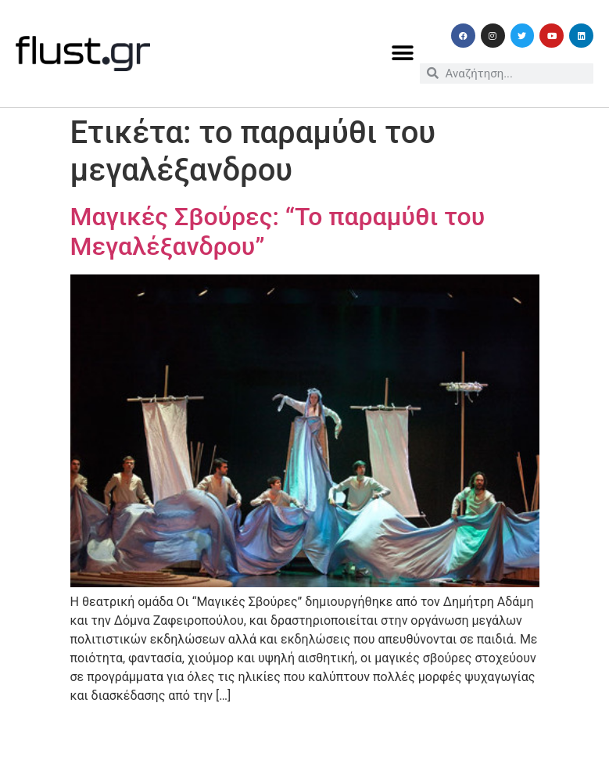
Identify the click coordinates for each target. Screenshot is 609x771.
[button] (402, 53)
